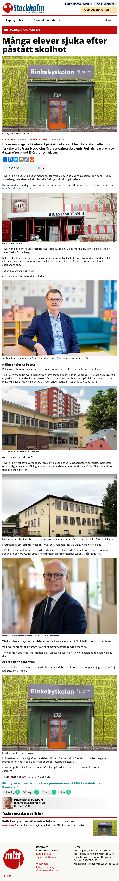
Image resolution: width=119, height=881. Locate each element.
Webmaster (42, 863)
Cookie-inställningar (47, 870)
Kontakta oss (43, 853)
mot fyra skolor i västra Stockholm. (22, 188)
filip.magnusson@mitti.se (30, 802)
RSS (7, 876)
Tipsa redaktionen (46, 857)
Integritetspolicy (45, 867)
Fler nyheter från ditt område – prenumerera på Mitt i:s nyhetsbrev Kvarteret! (52, 785)
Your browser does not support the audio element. (24, 168)
